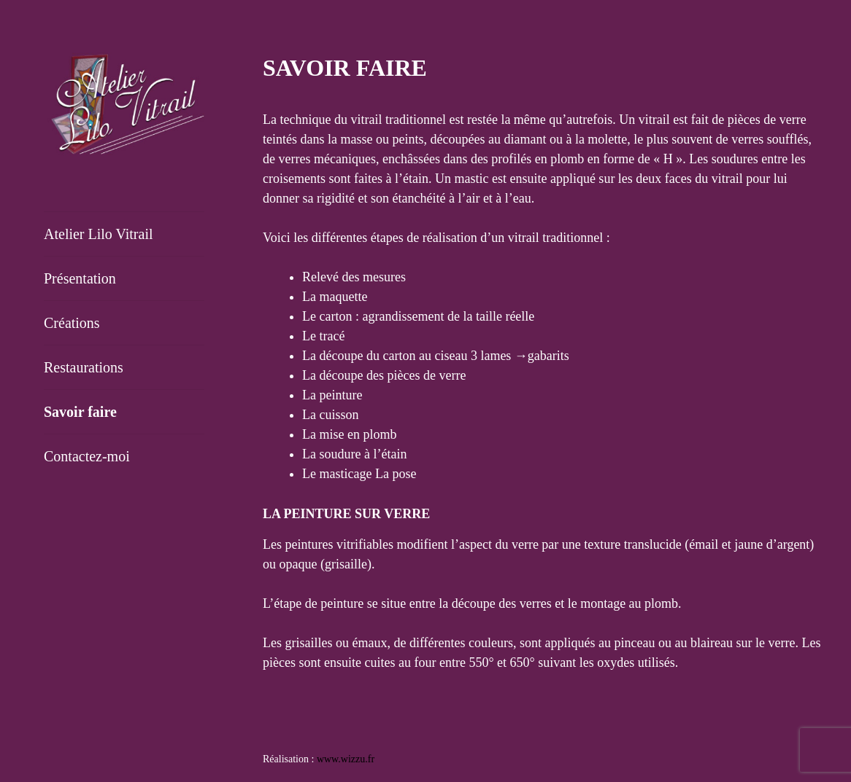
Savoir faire (80, 412)
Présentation (80, 278)
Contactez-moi (87, 456)
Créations (72, 323)
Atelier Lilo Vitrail (98, 234)
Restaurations (83, 367)
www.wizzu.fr (345, 759)
